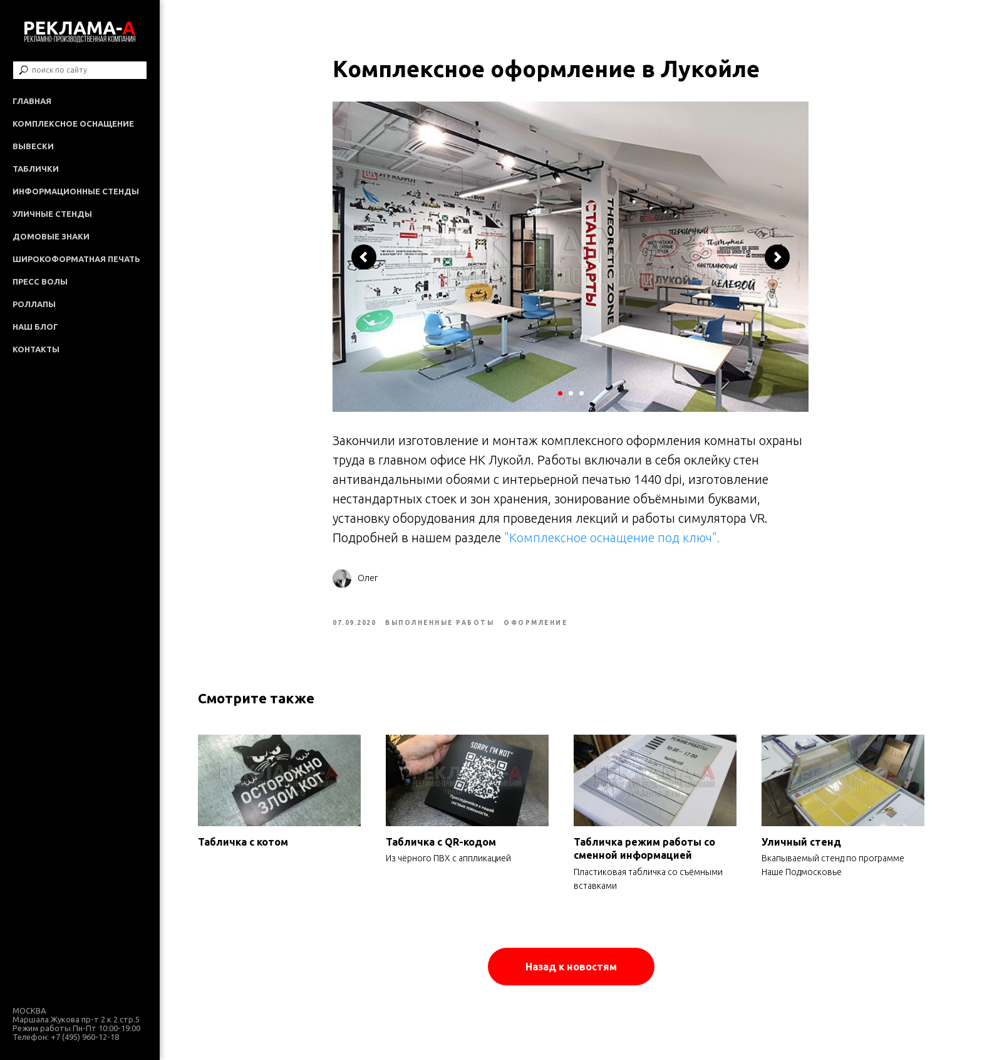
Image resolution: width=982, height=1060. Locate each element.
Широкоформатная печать (76, 259)
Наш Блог (35, 326)
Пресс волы (40, 281)
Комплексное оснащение (73, 123)
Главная (32, 101)
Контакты (36, 349)
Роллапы (34, 304)
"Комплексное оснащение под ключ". (614, 542)
